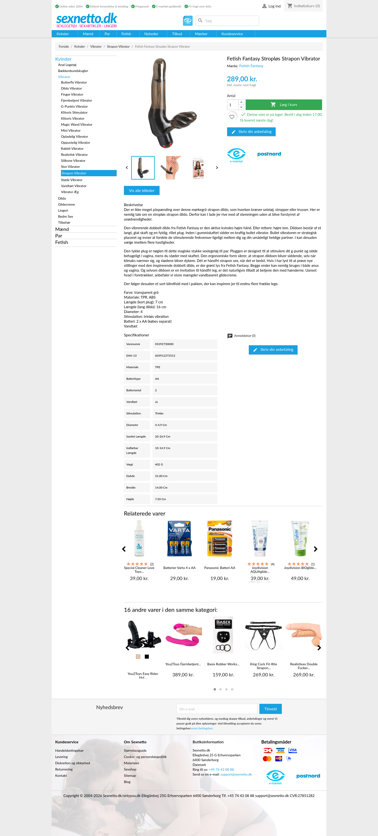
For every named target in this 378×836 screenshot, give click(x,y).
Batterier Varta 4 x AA (179, 568)
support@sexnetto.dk (236, 774)
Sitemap (130, 775)
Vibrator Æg (70, 192)
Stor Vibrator (70, 166)
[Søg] (227, 21)
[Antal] (233, 104)
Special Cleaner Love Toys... (139, 569)
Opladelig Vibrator (74, 136)
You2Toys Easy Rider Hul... (143, 675)
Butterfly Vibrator (74, 82)
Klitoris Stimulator (74, 112)
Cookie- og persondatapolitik (145, 757)
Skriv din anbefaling (251, 131)
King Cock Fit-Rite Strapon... (263, 666)
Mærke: (232, 66)
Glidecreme (66, 204)
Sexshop (130, 769)
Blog (127, 782)
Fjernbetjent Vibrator (76, 100)
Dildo (62, 198)
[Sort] (147, 656)
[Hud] (138, 656)
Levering (61, 757)
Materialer (131, 763)
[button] (215, 689)
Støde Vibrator (71, 180)
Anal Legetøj (67, 65)
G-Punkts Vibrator (74, 106)
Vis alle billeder (142, 190)
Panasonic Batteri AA (219, 568)
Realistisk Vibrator (74, 154)
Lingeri (63, 210)
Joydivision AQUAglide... (260, 569)
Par (58, 235)
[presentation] (124, 549)
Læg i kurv (283, 105)
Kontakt (61, 775)
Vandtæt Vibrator (74, 186)
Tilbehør (64, 222)
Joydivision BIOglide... (300, 568)
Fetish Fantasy (251, 65)
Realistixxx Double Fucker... (303, 666)
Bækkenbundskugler (73, 71)
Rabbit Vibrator (72, 148)
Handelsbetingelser (69, 750)
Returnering (64, 769)
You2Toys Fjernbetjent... (183, 664)
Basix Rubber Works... (223, 664)
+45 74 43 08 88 (221, 769)
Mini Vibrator (71, 130)
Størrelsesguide (135, 750)
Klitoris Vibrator (72, 118)
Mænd (62, 229)
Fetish (61, 242)
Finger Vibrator (72, 94)
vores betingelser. (202, 728)
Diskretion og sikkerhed (72, 763)
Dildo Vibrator (71, 88)
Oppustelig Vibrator (75, 142)
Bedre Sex (65, 216)
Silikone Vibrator (73, 160)
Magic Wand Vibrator (76, 124)
